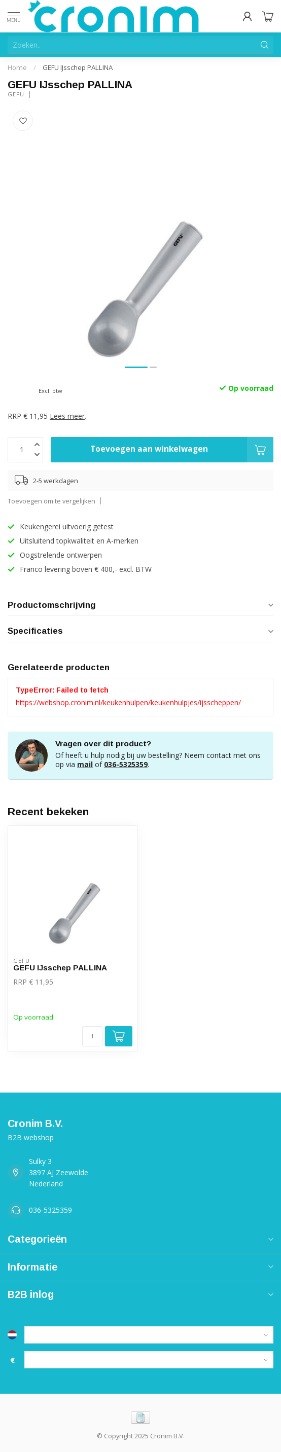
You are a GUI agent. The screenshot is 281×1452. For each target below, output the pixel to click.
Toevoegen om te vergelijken (51, 501)
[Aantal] (92, 1036)
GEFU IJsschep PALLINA (78, 67)
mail (85, 764)
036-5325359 (126, 764)
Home (17, 67)
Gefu (16, 94)
